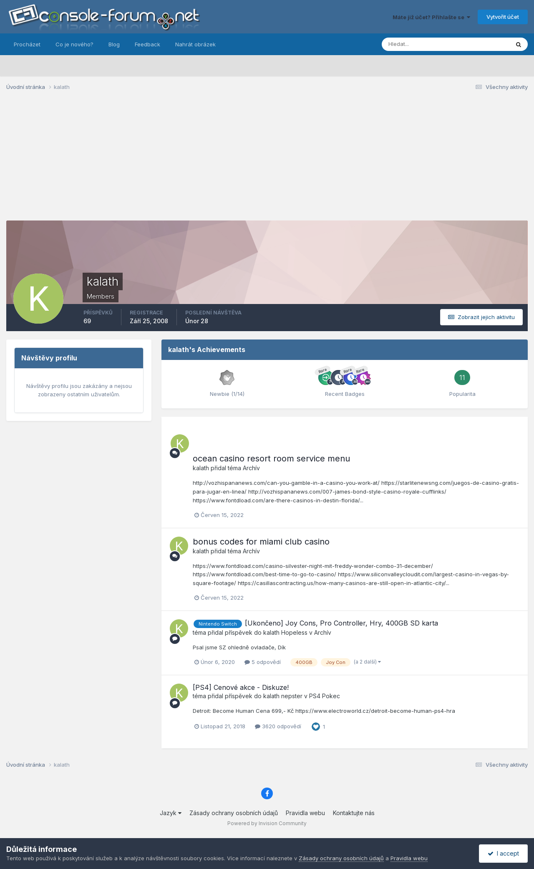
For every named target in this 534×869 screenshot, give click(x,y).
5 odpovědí (262, 662)
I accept (503, 853)
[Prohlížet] (425, 44)
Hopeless (294, 632)
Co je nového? (74, 44)
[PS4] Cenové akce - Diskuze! (241, 687)
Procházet (27, 44)
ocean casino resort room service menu (271, 459)
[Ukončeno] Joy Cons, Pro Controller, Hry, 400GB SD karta (341, 623)
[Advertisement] (267, 162)
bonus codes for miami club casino (261, 542)
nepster (291, 695)
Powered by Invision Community (267, 823)
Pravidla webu (305, 812)
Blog (114, 44)
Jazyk (170, 812)
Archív (251, 467)
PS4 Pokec (324, 695)
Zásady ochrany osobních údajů (233, 812)
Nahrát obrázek (195, 44)
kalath (201, 467)
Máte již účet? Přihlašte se (431, 17)
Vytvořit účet (502, 16)
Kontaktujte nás (354, 812)
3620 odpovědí (278, 726)
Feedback (147, 44)
